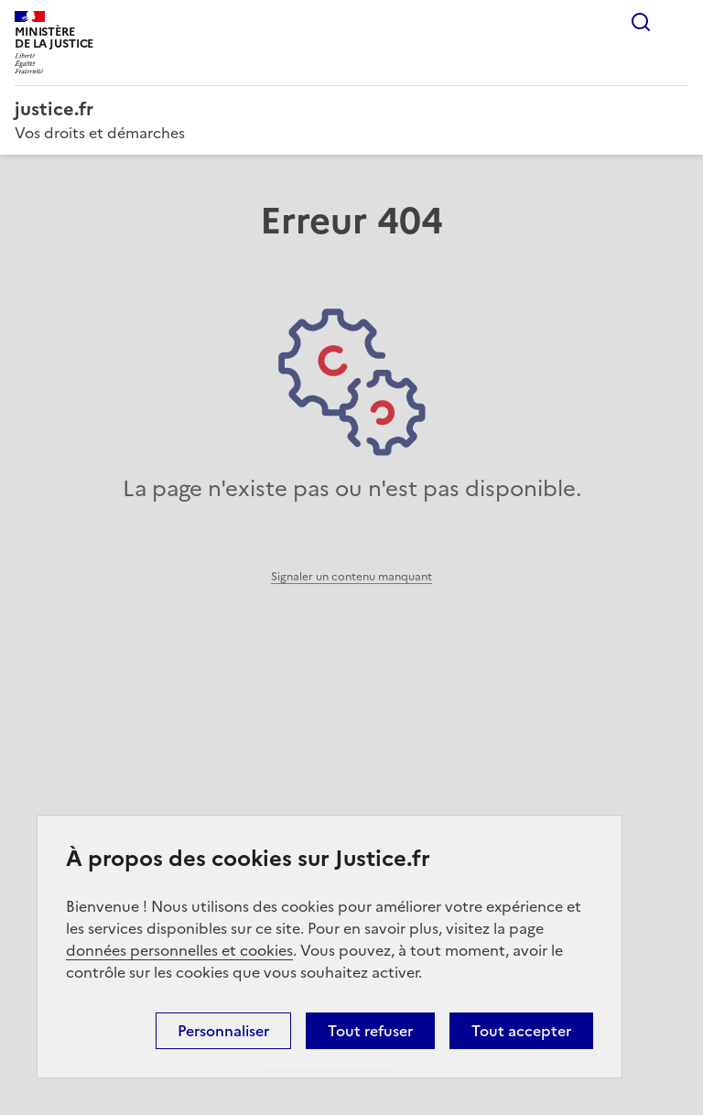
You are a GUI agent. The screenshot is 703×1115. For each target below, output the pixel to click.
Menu (677, 22)
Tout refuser (370, 1031)
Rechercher (640, 22)
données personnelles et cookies (179, 950)
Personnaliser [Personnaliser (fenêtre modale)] (223, 1031)
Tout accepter (521, 1031)
